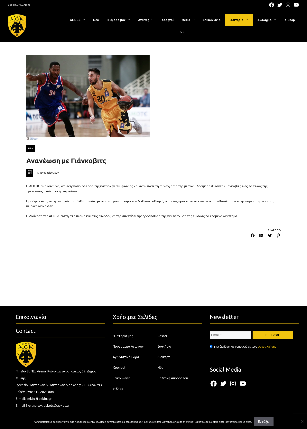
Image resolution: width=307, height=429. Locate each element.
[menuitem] (182, 32)
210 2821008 (43, 392)
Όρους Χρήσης (267, 346)
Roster (162, 336)
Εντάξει (263, 421)
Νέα (96, 20)
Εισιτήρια (240, 20)
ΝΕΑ (30, 148)
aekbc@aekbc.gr (38, 398)
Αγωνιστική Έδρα (126, 357)
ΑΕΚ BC (79, 20)
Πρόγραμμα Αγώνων (128, 346)
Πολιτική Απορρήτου (172, 378)
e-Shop (290, 20)
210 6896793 (92, 385)
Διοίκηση (164, 357)
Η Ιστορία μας (123, 336)
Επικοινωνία (211, 20)
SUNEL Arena (22, 4)
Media (190, 20)
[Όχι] (302, 421)
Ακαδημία (268, 20)
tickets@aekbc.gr (56, 405)
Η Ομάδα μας (120, 20)
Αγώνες (148, 20)
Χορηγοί (168, 20)
